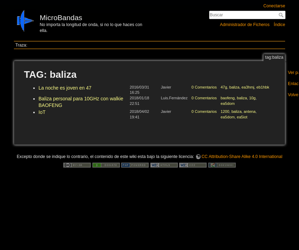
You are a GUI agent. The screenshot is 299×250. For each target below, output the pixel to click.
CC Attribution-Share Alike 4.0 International (242, 156)
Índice (279, 24)
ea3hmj (247, 87)
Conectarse (274, 5)
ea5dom (227, 103)
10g (252, 98)
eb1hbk (262, 87)
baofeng (227, 98)
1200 (225, 111)
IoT (42, 112)
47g (224, 87)
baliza (234, 87)
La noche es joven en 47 (65, 88)
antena (250, 111)
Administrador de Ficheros (245, 24)
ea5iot (242, 117)
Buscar (282, 14)
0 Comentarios (204, 87)
